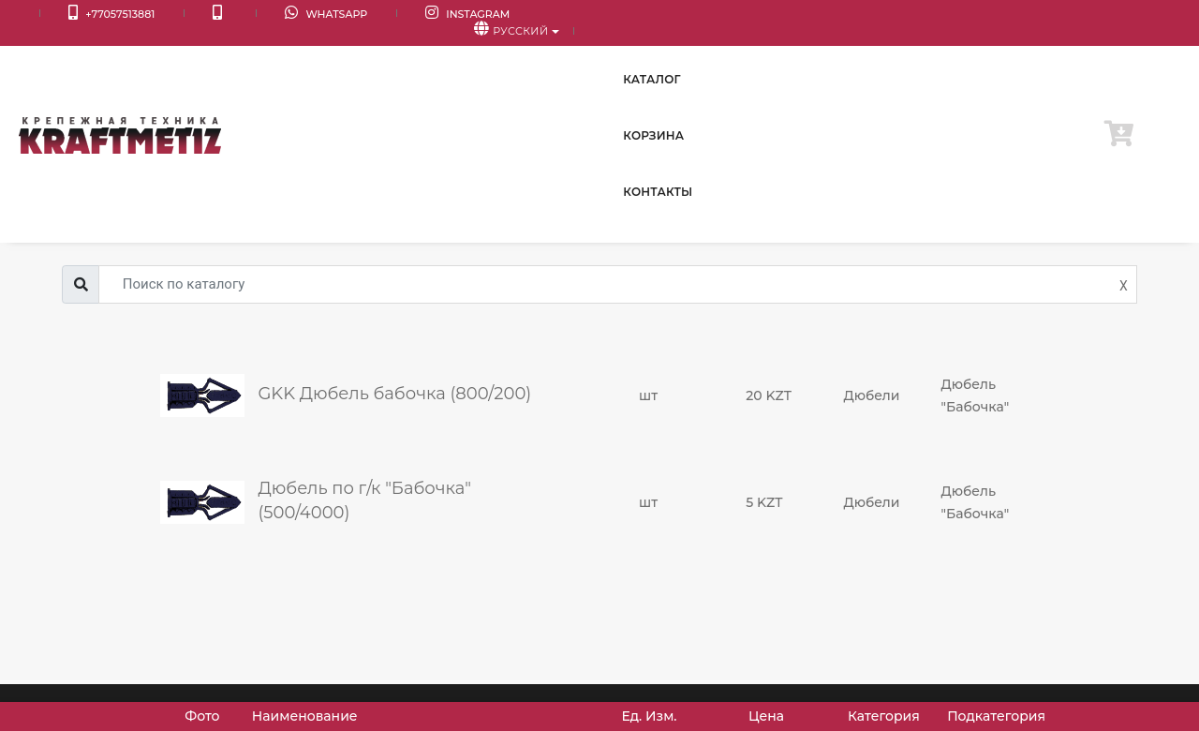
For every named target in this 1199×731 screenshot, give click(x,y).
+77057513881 (83, 14)
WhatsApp (241, 14)
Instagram (355, 14)
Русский (1121, 15)
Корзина (926, 56)
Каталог (829, 56)
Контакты (1029, 56)
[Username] (617, 284)
